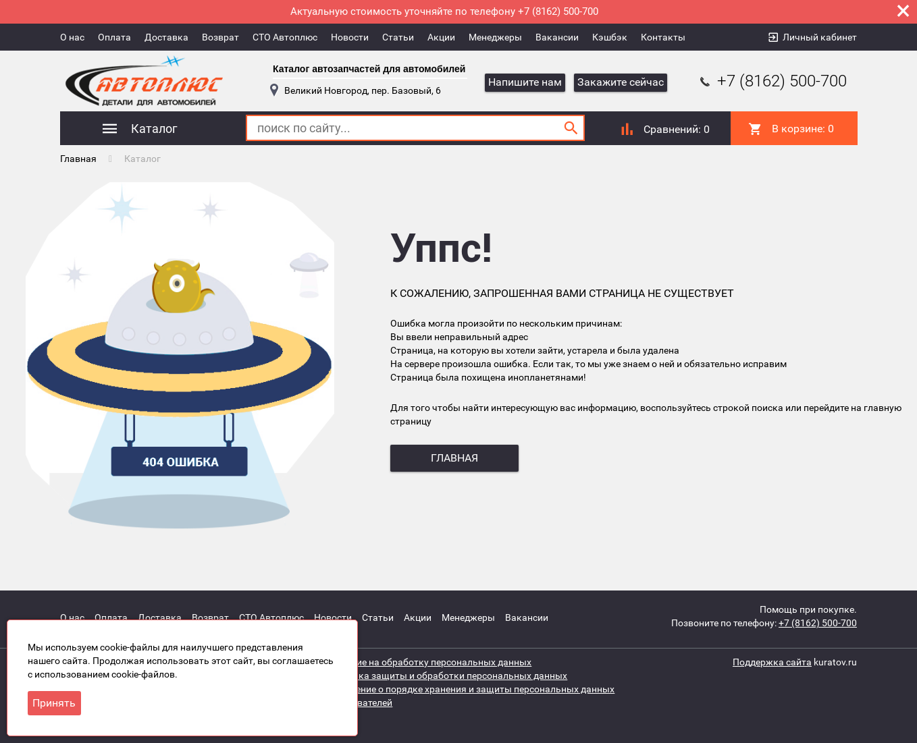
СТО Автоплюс (285, 37)
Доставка (166, 37)
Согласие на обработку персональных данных (428, 662)
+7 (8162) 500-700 (772, 81)
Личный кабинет (820, 37)
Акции (441, 37)
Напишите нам (525, 82)
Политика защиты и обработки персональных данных (446, 675)
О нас (72, 37)
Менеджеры (495, 37)
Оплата (114, 37)
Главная (78, 158)
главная (454, 457)
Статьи (398, 37)
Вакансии (557, 37)
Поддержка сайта (772, 662)
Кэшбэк (609, 37)
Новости (350, 37)
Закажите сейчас (620, 82)
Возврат (220, 37)
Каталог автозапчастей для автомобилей (369, 68)
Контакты (663, 37)
